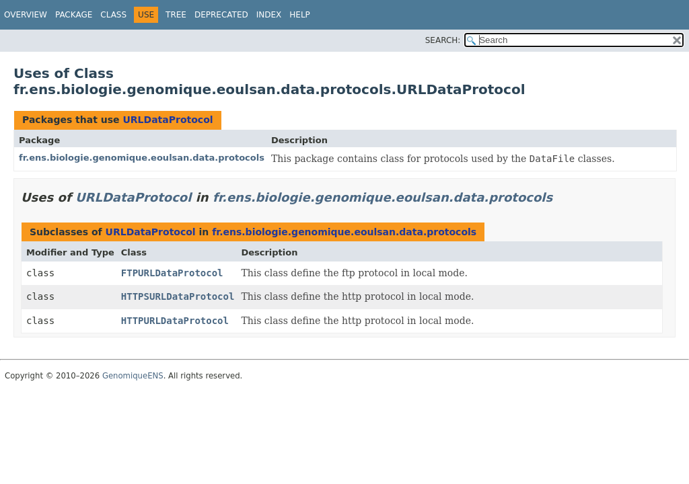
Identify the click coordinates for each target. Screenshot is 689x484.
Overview (25, 14)
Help (299, 14)
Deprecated (221, 14)
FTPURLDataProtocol (172, 273)
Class (113, 14)
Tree (176, 14)
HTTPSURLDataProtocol (178, 296)
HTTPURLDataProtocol (175, 320)
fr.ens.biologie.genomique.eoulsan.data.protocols (141, 158)
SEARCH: (443, 40)
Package (73, 14)
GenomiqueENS (133, 375)
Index (269, 14)
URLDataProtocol (167, 119)
